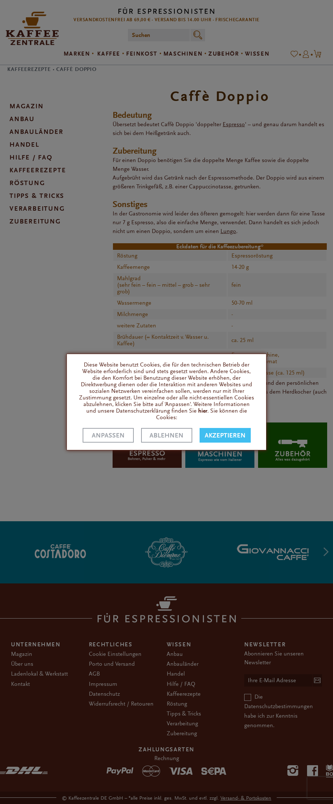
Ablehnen (166, 435)
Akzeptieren (225, 435)
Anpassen (108, 435)
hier (202, 410)
